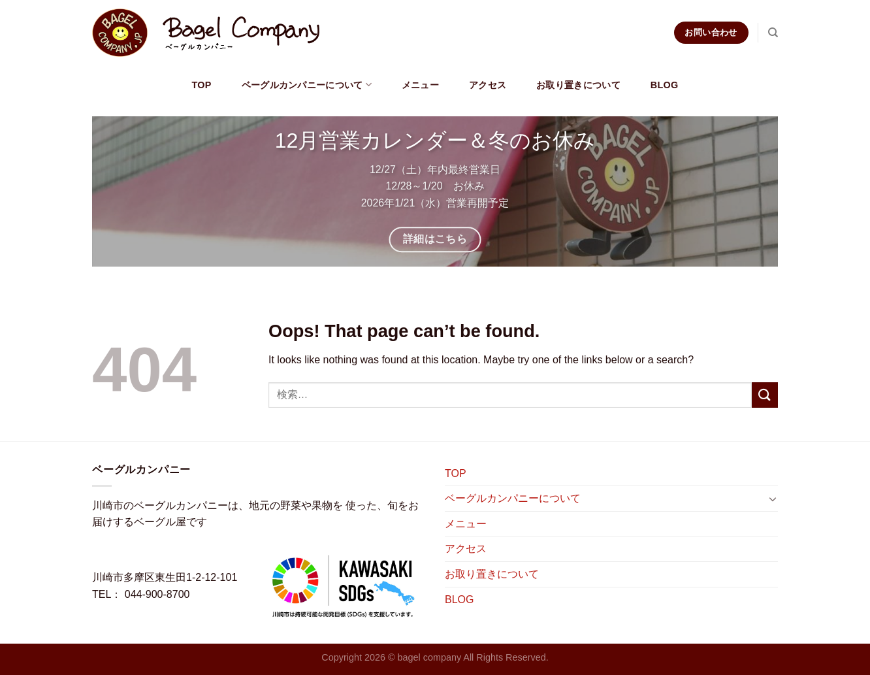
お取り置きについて (578, 85)
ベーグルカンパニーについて (307, 84)
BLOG (665, 85)
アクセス (487, 85)
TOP (201, 85)
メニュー (420, 85)
